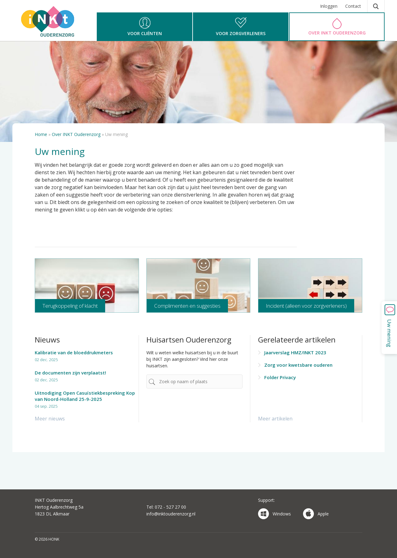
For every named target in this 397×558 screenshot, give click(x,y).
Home (41, 134)
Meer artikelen (275, 418)
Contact (353, 6)
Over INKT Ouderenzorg (76, 134)
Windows (274, 513)
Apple (316, 513)
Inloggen (328, 6)
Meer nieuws (50, 418)
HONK (49, 23)
